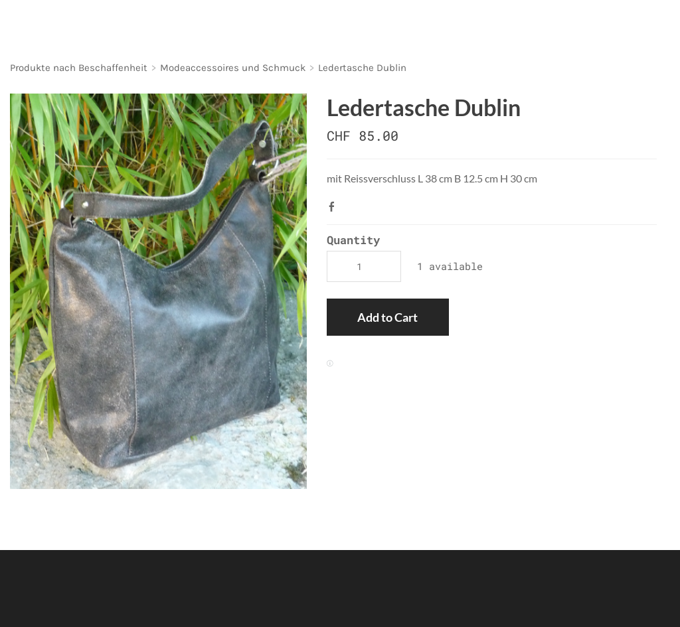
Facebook (335, 206)
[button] (387, 317)
